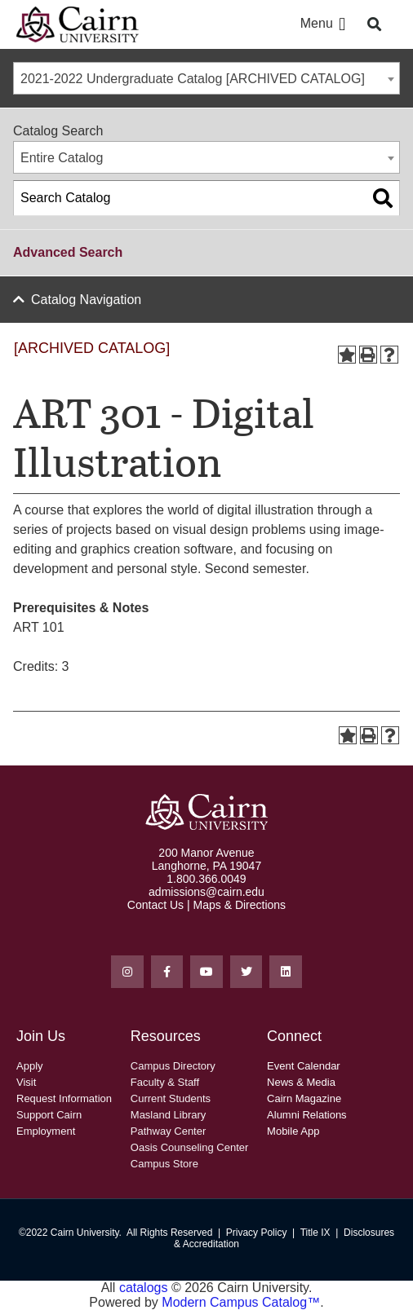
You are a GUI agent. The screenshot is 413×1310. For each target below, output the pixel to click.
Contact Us (155, 904)
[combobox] (206, 78)
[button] (342, 24)
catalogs (143, 1288)
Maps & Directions (239, 904)
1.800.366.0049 (206, 878)
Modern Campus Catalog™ (241, 1302)
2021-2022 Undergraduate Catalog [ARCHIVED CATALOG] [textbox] (192, 79)
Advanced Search (67, 252)
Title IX (315, 1232)
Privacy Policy (256, 1232)
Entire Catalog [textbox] (61, 158)
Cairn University (85, 1232)
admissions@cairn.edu (206, 891)
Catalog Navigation (86, 300)
